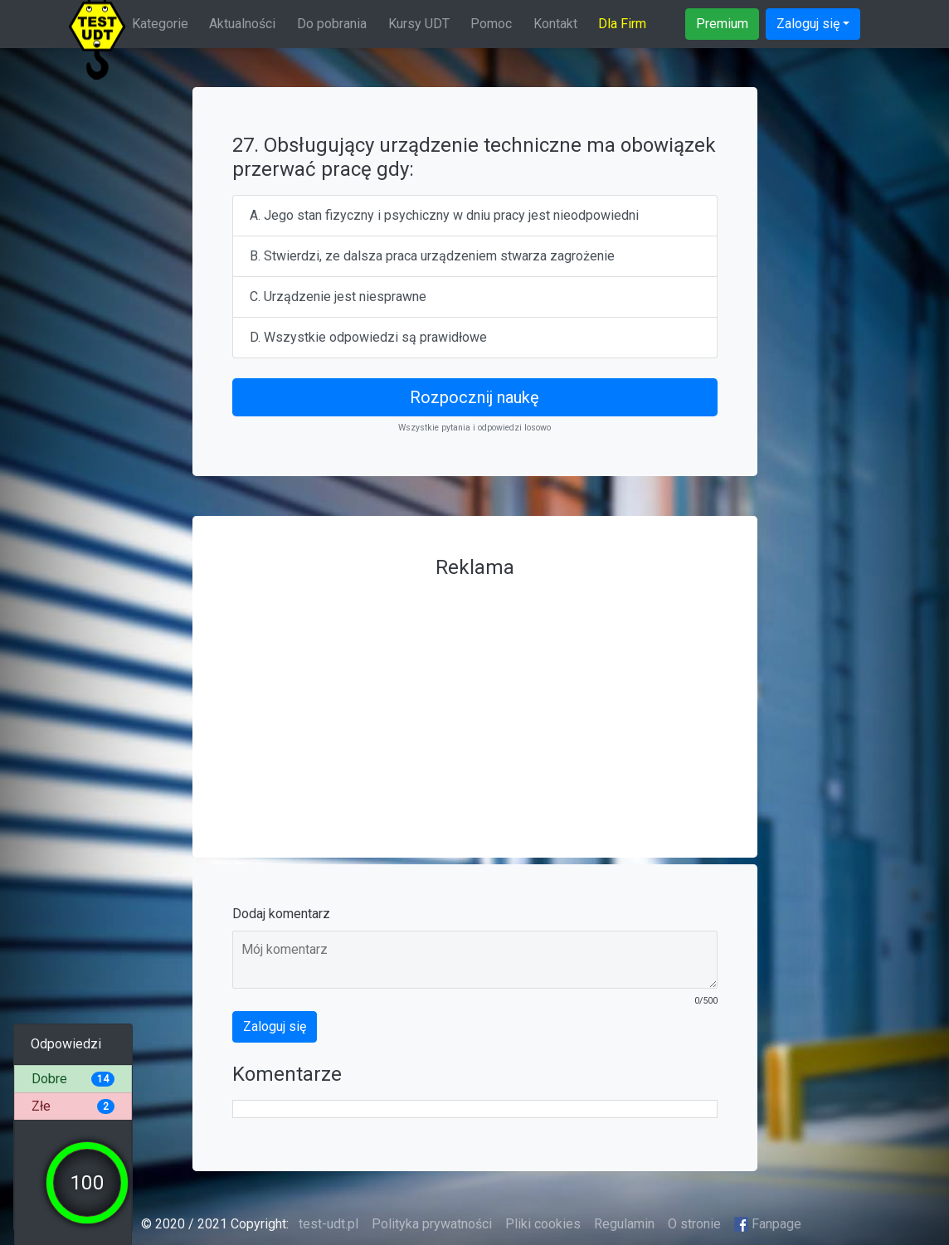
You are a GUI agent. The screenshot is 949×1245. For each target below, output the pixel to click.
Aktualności (242, 24)
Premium (722, 24)
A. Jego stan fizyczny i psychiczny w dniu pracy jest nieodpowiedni (444, 215)
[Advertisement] (475, 702)
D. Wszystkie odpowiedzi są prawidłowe (368, 337)
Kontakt (555, 24)
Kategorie (160, 24)
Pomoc (491, 24)
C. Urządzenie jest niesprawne (338, 296)
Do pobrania (332, 24)
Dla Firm (622, 24)
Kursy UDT (419, 24)
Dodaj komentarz (281, 914)
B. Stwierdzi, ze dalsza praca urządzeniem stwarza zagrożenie (432, 256)
